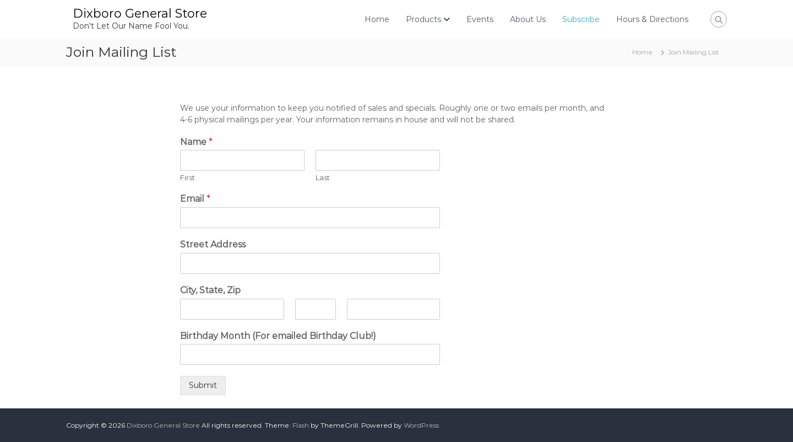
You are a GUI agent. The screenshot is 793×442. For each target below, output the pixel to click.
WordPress (421, 425)
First (187, 177)
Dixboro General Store (140, 13)
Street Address (213, 244)
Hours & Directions (652, 19)
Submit (203, 385)
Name (196, 142)
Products (423, 19)
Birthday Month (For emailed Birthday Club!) (278, 336)
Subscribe (581, 19)
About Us (528, 19)
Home (377, 19)
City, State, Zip (210, 290)
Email (195, 198)
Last (323, 177)
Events (479, 19)
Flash (300, 425)
